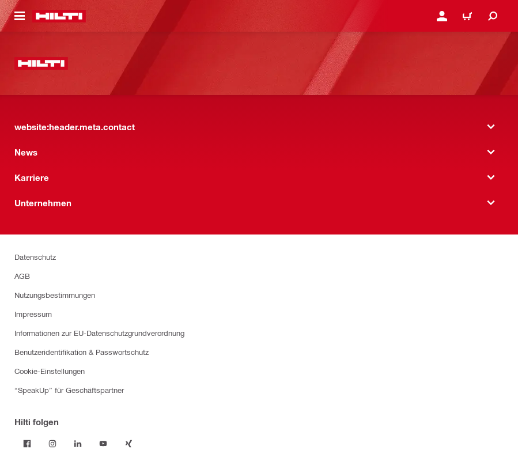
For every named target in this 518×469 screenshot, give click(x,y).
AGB (22, 275)
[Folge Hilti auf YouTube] (103, 443)
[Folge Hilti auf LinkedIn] (77, 443)
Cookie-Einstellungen (49, 370)
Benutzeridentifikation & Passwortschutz (81, 351)
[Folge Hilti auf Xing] (128, 443)
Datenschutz (35, 256)
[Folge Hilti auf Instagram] (52, 443)
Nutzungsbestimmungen (54, 294)
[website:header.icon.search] (492, 16)
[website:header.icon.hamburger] (19, 16)
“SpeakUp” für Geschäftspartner (69, 389)
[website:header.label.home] (59, 16)
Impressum (33, 313)
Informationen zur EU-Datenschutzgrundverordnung (99, 332)
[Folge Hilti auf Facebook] (27, 443)
